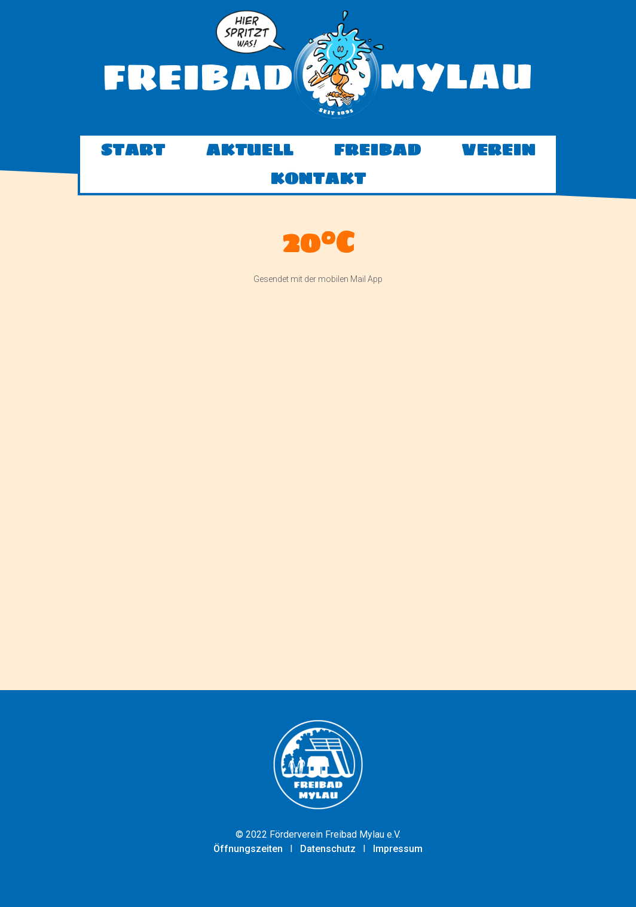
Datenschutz (328, 848)
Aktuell (249, 165)
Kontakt (318, 193)
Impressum (398, 848)
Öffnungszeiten (248, 848)
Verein (498, 165)
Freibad (377, 165)
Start (132, 165)
